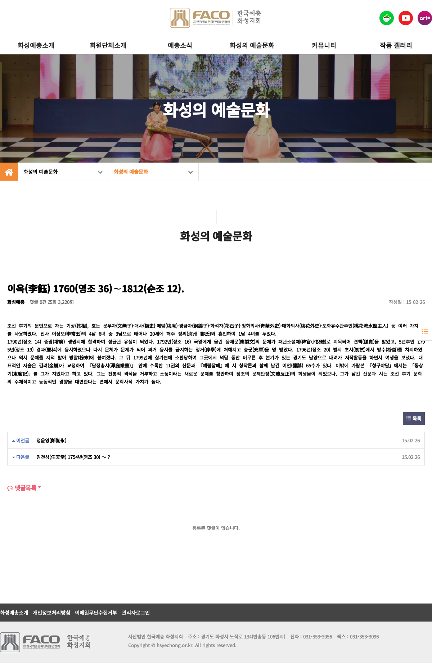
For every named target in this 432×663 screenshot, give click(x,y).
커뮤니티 (324, 45)
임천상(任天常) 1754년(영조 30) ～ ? (73, 457)
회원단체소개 (108, 45)
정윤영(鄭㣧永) (51, 440)
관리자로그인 (136, 612)
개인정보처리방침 (51, 612)
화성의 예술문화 (252, 45)
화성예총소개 (36, 45)
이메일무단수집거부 (96, 612)
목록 (413, 418)
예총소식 (180, 45)
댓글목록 (21, 487)
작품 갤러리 (396, 45)
